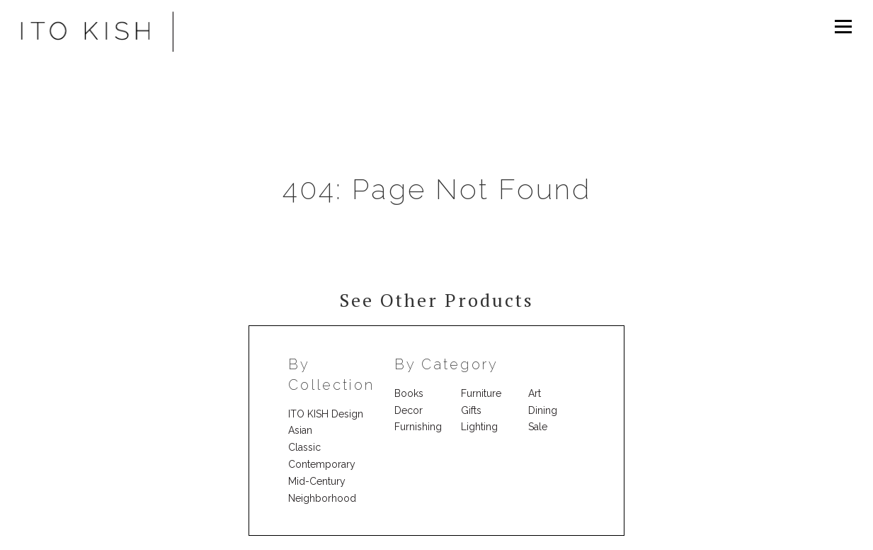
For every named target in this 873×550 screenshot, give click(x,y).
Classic (304, 447)
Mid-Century (317, 481)
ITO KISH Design (325, 414)
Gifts (471, 410)
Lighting (479, 426)
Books (408, 393)
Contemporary (321, 464)
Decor (408, 410)
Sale (537, 426)
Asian (300, 430)
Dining (542, 410)
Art (534, 393)
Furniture (481, 393)
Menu (843, 26)
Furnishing (418, 426)
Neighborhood (322, 498)
